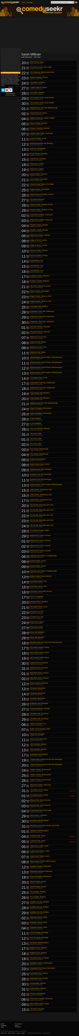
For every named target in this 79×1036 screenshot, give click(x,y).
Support (23, 1033)
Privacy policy (4, 1033)
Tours (23, 2)
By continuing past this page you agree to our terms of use (14, 1031)
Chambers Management (10, 95)
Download (3, 1025)
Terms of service (11, 1033)
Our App (30, 2)
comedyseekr (18, 1026)
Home (2, 1024)
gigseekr (17, 1025)
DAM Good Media (37, 1033)
